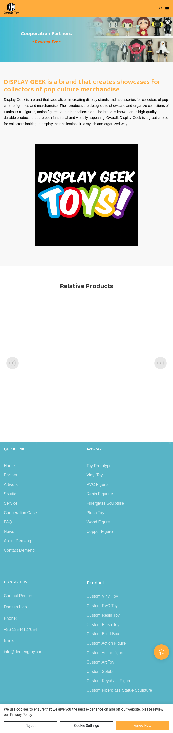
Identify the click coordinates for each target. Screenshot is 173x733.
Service (10, 503)
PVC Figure (97, 484)
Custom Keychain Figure (109, 681)
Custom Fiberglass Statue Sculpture (119, 690)
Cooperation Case (20, 513)
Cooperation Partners (46, 34)
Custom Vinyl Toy (102, 596)
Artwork (11, 484)
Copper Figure (100, 531)
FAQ (8, 522)
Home (9, 466)
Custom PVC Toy (102, 606)
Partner (10, 475)
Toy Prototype (99, 466)
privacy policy (21, 715)
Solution (11, 494)
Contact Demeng (19, 550)
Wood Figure (98, 522)
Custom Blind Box (103, 634)
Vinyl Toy (95, 475)
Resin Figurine (100, 494)
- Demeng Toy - (46, 41)
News (9, 531)
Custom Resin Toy (103, 615)
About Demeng (17, 541)
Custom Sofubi (100, 671)
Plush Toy (95, 513)
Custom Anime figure (106, 653)
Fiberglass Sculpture (105, 503)
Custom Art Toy (100, 662)
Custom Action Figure (106, 643)
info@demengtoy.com (24, 652)
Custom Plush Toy (103, 624)
